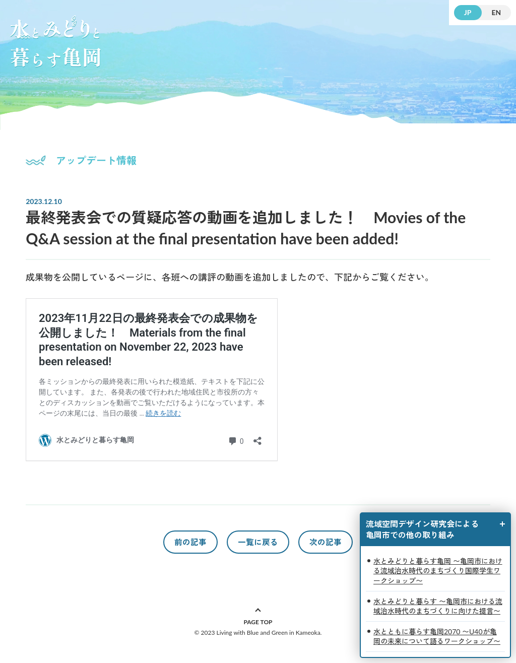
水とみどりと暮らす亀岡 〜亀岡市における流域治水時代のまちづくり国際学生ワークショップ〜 (437, 571)
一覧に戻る (258, 542)
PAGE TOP (257, 622)
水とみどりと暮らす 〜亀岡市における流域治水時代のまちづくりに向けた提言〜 (437, 606)
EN (496, 12)
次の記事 (325, 542)
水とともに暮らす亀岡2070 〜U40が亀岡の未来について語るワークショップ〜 (436, 636)
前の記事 (190, 542)
